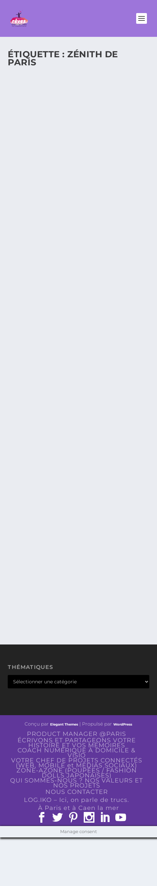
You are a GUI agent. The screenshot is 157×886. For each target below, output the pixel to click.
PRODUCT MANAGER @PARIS (76, 734)
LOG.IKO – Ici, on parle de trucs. (76, 800)
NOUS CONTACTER (76, 792)
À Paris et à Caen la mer (78, 808)
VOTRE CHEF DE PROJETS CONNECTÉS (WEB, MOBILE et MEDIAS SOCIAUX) (76, 763)
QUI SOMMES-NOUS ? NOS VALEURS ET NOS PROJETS (76, 783)
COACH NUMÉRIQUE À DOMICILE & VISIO (76, 753)
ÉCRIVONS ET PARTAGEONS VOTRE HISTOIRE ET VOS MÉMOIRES (76, 743)
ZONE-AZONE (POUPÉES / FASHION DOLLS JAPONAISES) (76, 773)
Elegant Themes (64, 724)
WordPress (122, 724)
